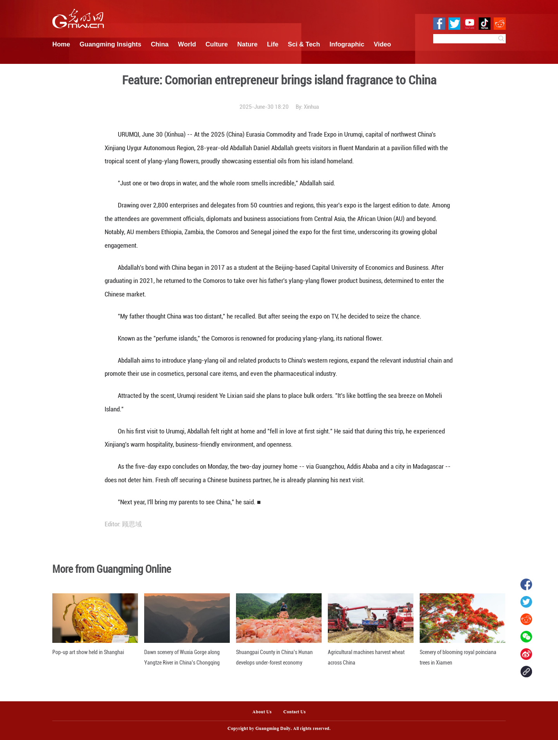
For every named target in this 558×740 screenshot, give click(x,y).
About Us (262, 712)
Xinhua (311, 106)
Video (382, 44)
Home (61, 44)
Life (272, 44)
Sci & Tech (304, 44)
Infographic (346, 44)
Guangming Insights (110, 44)
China (160, 44)
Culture (216, 44)
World (187, 44)
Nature (247, 44)
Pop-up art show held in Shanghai (88, 652)
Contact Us (297, 712)
